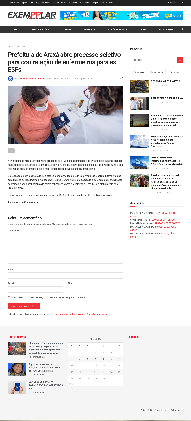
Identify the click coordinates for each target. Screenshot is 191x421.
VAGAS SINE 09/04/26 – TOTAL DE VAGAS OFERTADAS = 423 (46, 386)
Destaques (20, 46)
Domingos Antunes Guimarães (33, 78)
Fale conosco (167, 29)
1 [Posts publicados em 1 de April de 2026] (95, 353)
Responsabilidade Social (102, 3)
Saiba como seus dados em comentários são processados (80, 315)
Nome (12, 270)
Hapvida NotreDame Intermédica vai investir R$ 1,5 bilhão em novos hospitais (167, 161)
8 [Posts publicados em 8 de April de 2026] (95, 360)
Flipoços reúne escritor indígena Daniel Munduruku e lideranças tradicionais (44, 368)
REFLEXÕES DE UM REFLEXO (167, 98)
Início (17, 29)
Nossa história (40, 29)
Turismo (86, 3)
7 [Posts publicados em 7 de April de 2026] (87, 360)
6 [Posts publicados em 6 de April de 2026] (79, 360)
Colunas (66, 29)
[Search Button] (180, 60)
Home (10, 46)
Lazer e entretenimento (71, 3)
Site (70, 284)
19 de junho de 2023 (61, 78)
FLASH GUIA (90, 29)
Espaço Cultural (27, 3)
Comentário (15, 231)
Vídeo (144, 29)
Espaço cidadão (43, 3)
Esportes (55, 3)
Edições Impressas (119, 29)
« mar (70, 384)
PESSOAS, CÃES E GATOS (165, 81)
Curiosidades (13, 3)
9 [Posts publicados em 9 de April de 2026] (103, 360)
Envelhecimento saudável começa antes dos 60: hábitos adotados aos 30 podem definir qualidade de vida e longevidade (166, 182)
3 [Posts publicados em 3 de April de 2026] (111, 353)
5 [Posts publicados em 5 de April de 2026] (71, 360)
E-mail (12, 284)
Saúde (89, 78)
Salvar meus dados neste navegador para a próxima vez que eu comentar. (48, 298)
